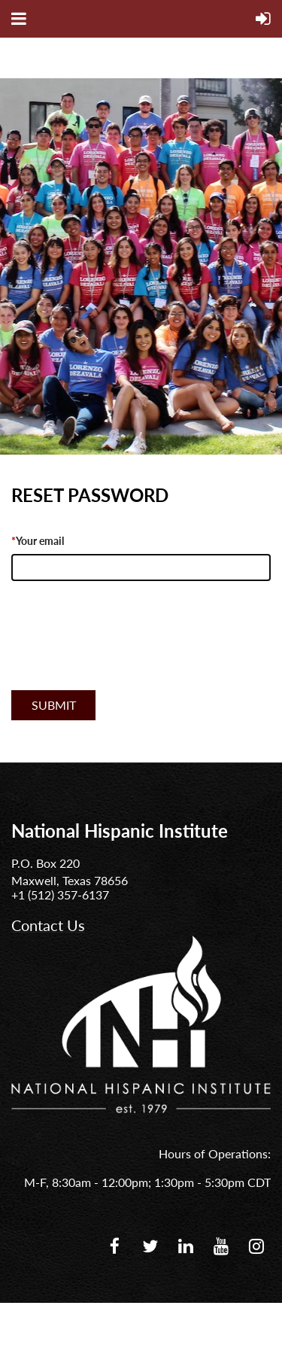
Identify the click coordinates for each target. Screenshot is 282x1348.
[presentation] (125, 651)
